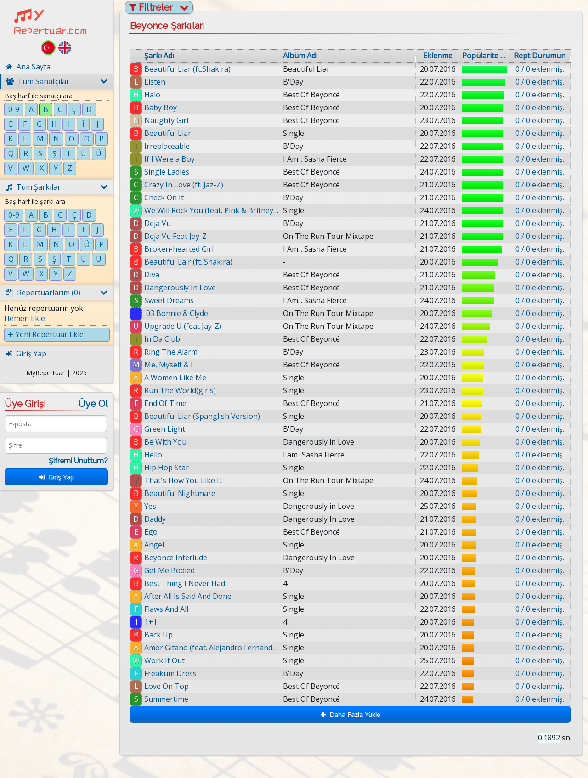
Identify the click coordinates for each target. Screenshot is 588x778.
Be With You (165, 442)
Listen (154, 82)
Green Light (164, 429)
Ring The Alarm (171, 352)
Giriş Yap (56, 477)
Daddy (155, 519)
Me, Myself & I (168, 365)
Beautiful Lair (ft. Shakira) (188, 262)
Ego (151, 532)
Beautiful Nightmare (179, 493)
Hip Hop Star (166, 467)
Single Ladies (166, 172)
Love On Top (166, 686)
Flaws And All (166, 609)
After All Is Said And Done (188, 596)
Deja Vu (157, 223)
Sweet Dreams (169, 300)
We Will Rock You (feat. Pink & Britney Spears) (211, 210)
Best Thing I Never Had (184, 583)
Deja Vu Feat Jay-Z (175, 236)
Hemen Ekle (24, 318)
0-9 (13, 109)
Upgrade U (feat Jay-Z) (182, 326)
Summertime (166, 699)
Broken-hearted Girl (179, 249)
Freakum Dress (170, 673)
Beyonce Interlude (175, 557)
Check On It (164, 197)
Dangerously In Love (180, 287)
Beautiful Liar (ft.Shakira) (187, 69)
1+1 (150, 622)
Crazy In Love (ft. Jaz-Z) (183, 185)
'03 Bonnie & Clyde (176, 313)
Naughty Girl (166, 120)
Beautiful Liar (167, 133)
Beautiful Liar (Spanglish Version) (202, 416)
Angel (154, 545)
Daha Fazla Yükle (350, 714)
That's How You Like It (183, 480)
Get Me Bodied (169, 570)
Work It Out (164, 660)
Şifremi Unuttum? (78, 461)
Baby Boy (160, 107)
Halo (152, 95)
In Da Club (162, 339)
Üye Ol (93, 403)
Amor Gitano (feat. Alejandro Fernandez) (211, 648)
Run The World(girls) (180, 390)
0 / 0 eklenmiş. (539, 69)
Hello (153, 455)
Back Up (158, 635)
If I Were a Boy (169, 159)
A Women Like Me (175, 377)
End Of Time (165, 403)
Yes (150, 506)
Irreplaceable (167, 146)
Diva (151, 275)
